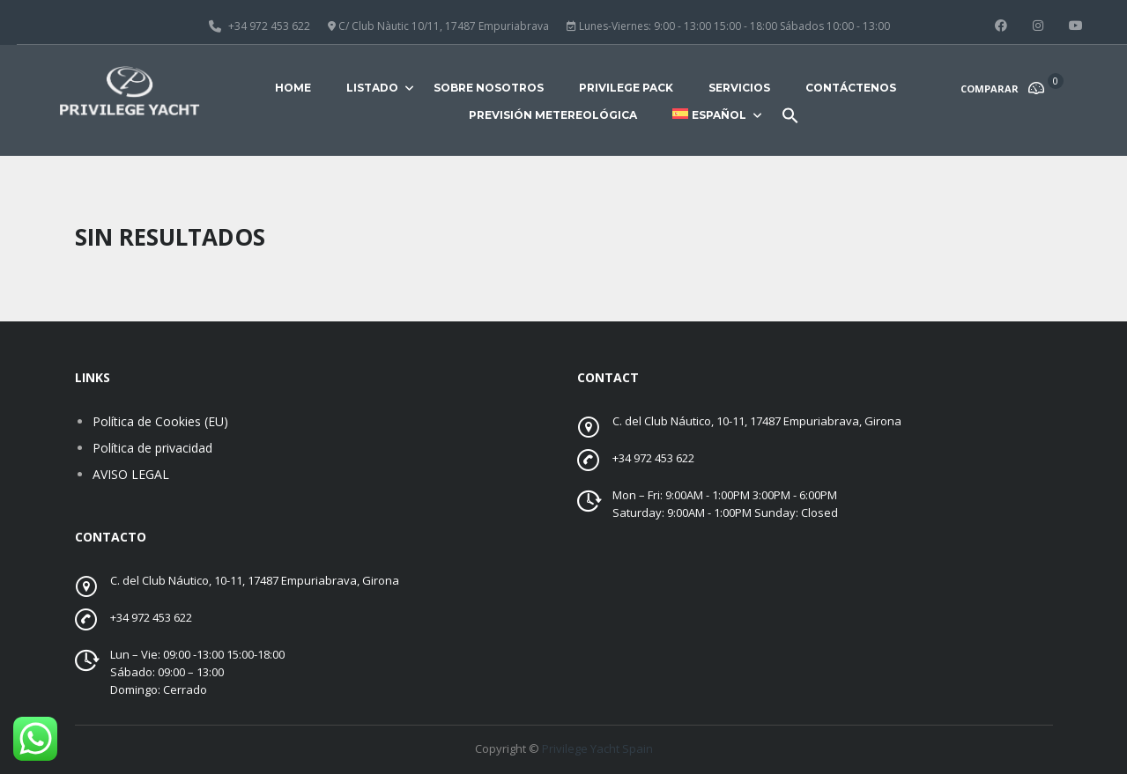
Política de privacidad (152, 447)
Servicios (739, 87)
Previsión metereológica (553, 115)
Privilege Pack (626, 87)
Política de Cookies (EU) (160, 421)
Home (293, 87)
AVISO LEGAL (131, 474)
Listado (372, 87)
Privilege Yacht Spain (597, 748)
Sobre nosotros (489, 87)
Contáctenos (850, 87)
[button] (790, 123)
